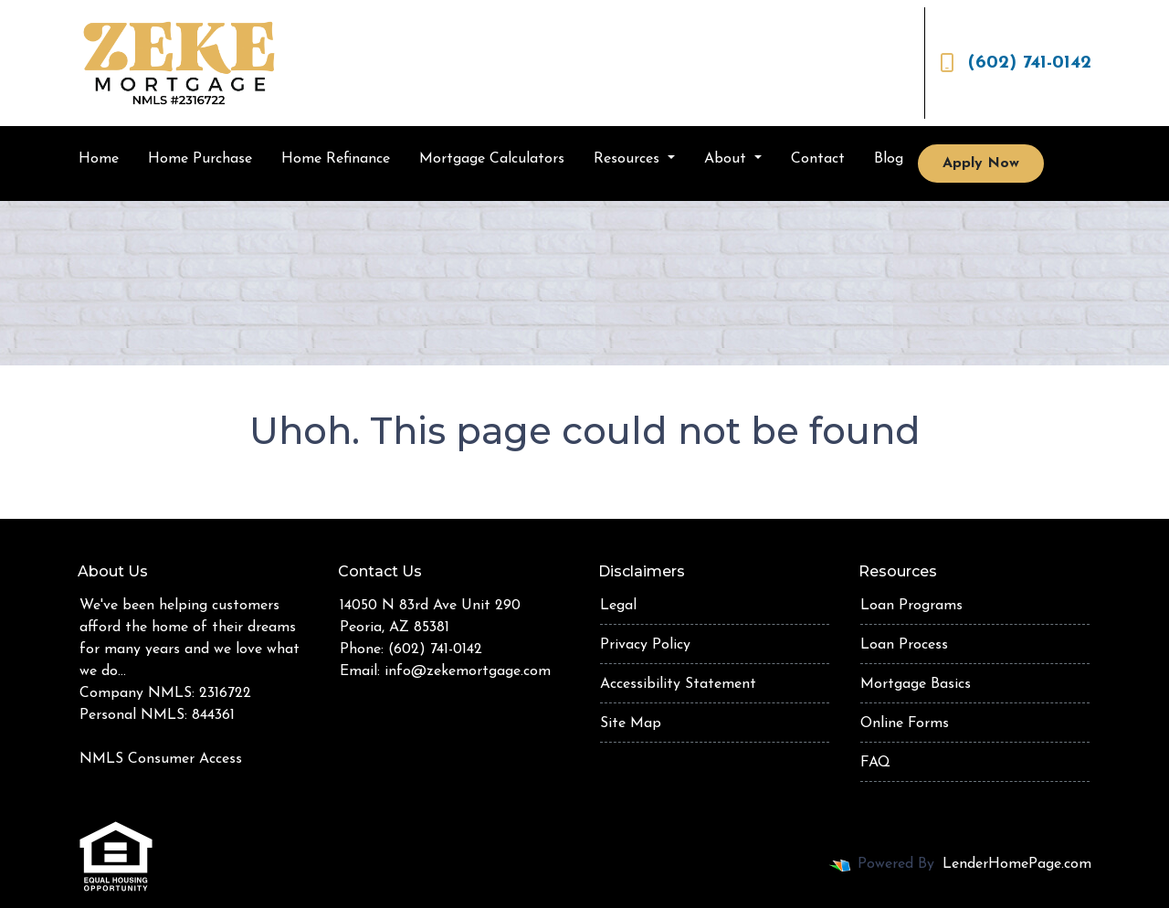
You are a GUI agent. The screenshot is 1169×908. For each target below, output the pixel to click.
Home (99, 159)
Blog (888, 159)
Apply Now (981, 163)
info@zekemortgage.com (467, 671)
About (727, 159)
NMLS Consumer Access (160, 759)
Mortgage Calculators (491, 159)
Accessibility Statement (678, 684)
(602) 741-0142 (1015, 63)
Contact (818, 159)
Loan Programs (911, 605)
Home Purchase (200, 159)
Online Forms (904, 723)
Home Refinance (335, 159)
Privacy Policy (645, 645)
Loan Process (904, 645)
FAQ (875, 762)
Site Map (630, 723)
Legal (618, 605)
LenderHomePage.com (1017, 864)
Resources (629, 159)
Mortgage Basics (915, 684)
